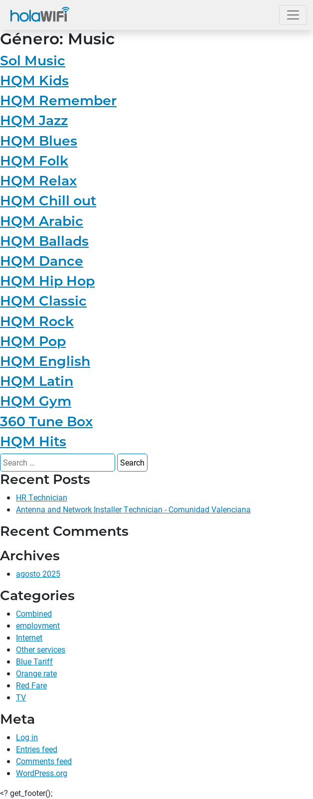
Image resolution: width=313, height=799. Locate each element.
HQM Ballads (44, 241)
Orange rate (36, 673)
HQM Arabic (41, 221)
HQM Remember (58, 100)
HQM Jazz (34, 120)
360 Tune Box (46, 421)
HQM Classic (43, 301)
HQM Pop (33, 341)
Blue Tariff (34, 661)
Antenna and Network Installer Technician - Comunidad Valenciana (133, 509)
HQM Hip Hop (47, 281)
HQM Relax (38, 180)
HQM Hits (33, 441)
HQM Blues (38, 141)
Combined (34, 613)
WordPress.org (41, 773)
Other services (40, 649)
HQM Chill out (48, 200)
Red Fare (31, 685)
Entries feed (36, 749)
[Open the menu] (293, 15)
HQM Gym (35, 401)
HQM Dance (41, 261)
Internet (29, 637)
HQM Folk (34, 161)
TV (21, 697)
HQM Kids (34, 80)
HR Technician (41, 497)
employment (38, 625)
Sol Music (32, 60)
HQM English (45, 361)
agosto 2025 (38, 573)
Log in (27, 737)
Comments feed (44, 761)
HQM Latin (36, 381)
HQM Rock (37, 321)
